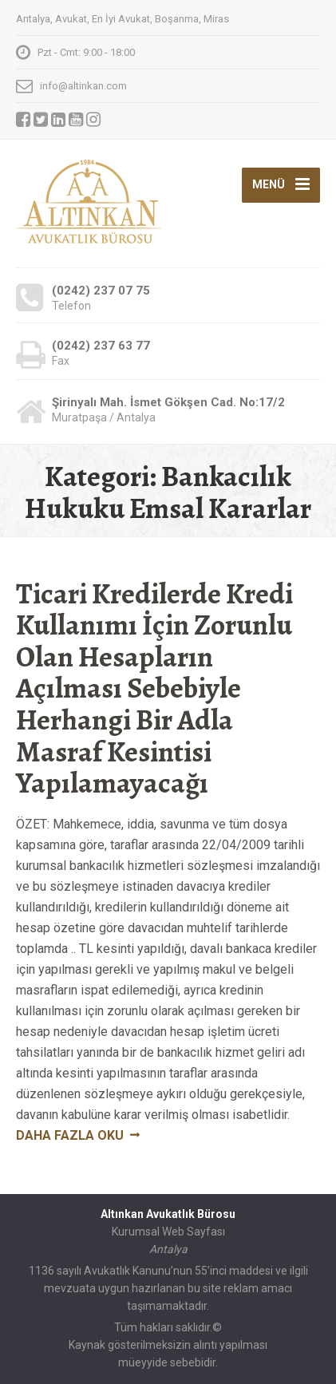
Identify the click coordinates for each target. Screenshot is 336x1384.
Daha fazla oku (70, 1135)
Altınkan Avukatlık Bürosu (168, 1214)
